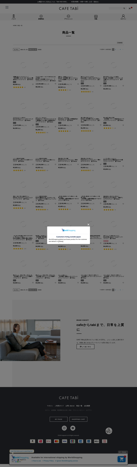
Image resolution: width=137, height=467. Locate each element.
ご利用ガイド (59, 406)
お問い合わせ (70, 406)
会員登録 (53, 410)
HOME (14, 25)
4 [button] (120, 49)
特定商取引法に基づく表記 (64, 410)
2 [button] (115, 49)
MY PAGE (58, 419)
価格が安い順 (24, 49)
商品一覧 (79, 406)
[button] (122, 49)
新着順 (39, 49)
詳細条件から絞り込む (109, 430)
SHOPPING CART (78, 419)
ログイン (47, 410)
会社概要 (87, 406)
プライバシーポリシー (79, 410)
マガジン (50, 406)
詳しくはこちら (85, 346)
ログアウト (89, 410)
